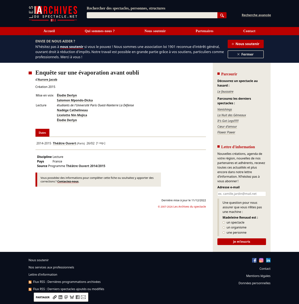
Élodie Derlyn (67, 95)
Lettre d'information (43, 274)
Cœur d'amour (227, 126)
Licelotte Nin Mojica (72, 115)
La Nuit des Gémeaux (231, 115)
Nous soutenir (155, 31)
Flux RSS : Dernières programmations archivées (65, 282)
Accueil (49, 31)
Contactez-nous (68, 181)
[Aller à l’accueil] (53, 20)
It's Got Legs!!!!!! (228, 121)
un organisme (234, 227)
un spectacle (233, 222)
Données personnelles (254, 283)
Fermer (245, 54)
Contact (249, 31)
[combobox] (152, 15)
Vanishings (224, 109)
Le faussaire (225, 91)
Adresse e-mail (228, 187)
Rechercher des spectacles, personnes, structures (126, 8)
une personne (234, 232)
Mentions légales (258, 276)
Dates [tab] (42, 132)
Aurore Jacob (47, 79)
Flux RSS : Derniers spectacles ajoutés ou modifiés (66, 289)
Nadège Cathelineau (72, 110)
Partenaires (204, 31)
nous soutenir (71, 46)
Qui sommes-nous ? (100, 31)
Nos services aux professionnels (51, 267)
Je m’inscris (241, 242)
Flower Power (226, 132)
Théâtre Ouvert (64, 143)
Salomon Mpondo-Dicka (75, 100)
